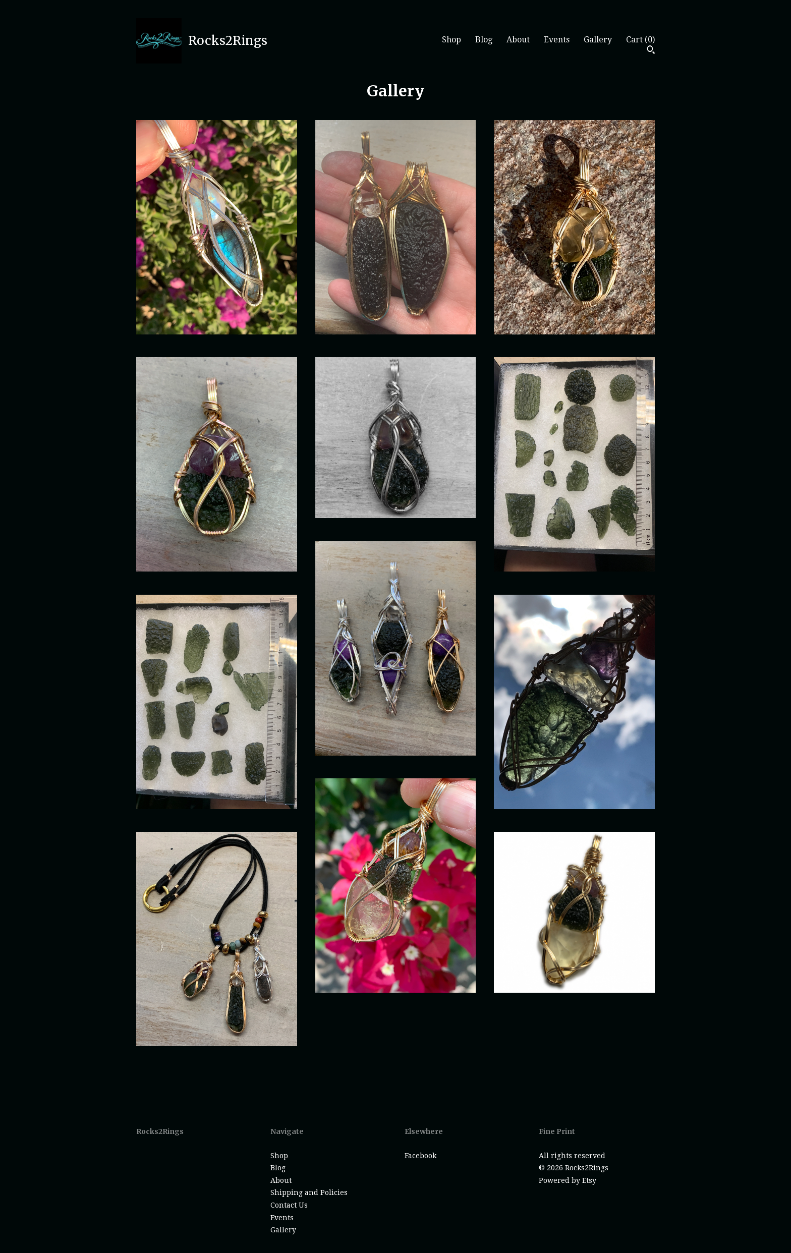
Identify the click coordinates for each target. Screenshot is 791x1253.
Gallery (598, 39)
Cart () (640, 39)
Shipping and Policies (309, 1192)
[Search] (651, 50)
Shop (451, 39)
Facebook (420, 1156)
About (518, 39)
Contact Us (289, 1205)
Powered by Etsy (567, 1180)
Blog (483, 39)
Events (557, 39)
